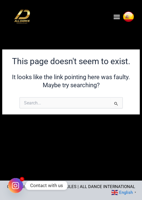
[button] (117, 16)
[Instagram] (15, 185)
